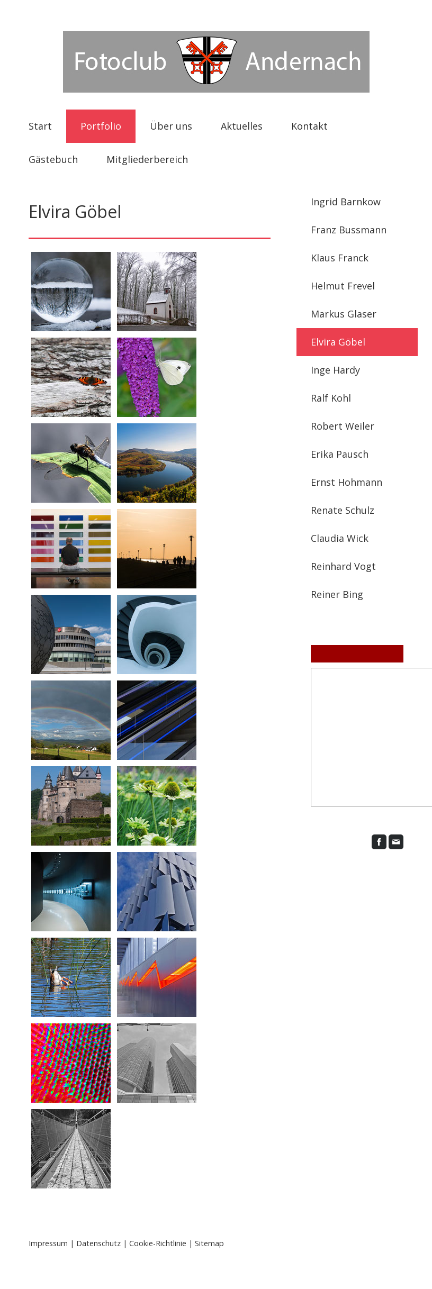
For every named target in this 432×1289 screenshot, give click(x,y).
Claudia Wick (339, 538)
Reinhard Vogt (343, 566)
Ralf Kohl (331, 398)
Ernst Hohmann (346, 482)
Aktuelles (242, 126)
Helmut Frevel (343, 285)
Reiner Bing (337, 594)
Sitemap (209, 1243)
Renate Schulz (342, 510)
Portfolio (100, 126)
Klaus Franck (339, 257)
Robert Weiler (342, 426)
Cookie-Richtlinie (157, 1243)
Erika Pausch (339, 454)
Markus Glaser (343, 313)
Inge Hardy (335, 370)
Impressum (48, 1243)
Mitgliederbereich (147, 159)
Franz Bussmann (348, 229)
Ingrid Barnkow (346, 201)
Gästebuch (53, 159)
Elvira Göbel (338, 341)
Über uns (171, 126)
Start (40, 126)
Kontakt (309, 126)
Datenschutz (98, 1243)
